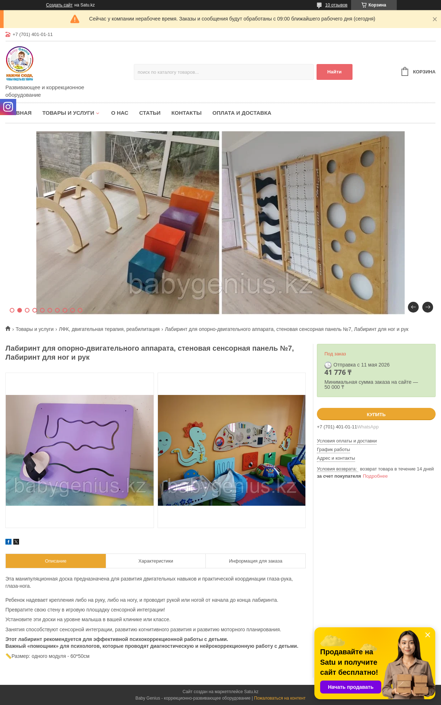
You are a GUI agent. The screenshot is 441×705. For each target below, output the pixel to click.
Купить (376, 414)
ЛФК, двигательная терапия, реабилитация (109, 329)
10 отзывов (336, 5)
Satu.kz (251, 691)
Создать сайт (59, 5)
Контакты (186, 112)
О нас (119, 112)
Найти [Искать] (334, 71)
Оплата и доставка (241, 112)
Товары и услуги (68, 112)
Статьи (150, 112)
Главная (18, 112)
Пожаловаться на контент (279, 698)
